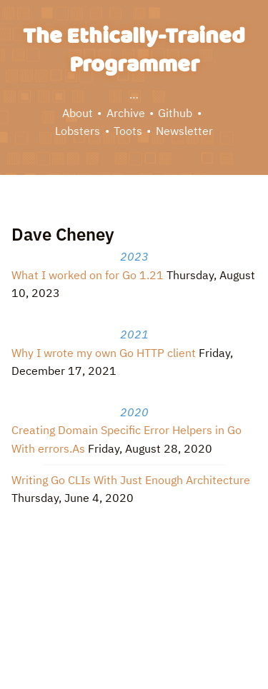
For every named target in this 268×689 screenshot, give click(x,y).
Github (175, 113)
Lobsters (77, 131)
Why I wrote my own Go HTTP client (103, 353)
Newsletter (184, 131)
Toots (128, 131)
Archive (125, 113)
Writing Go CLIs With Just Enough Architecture (130, 480)
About (77, 113)
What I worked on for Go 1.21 (87, 275)
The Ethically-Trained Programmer (134, 51)
